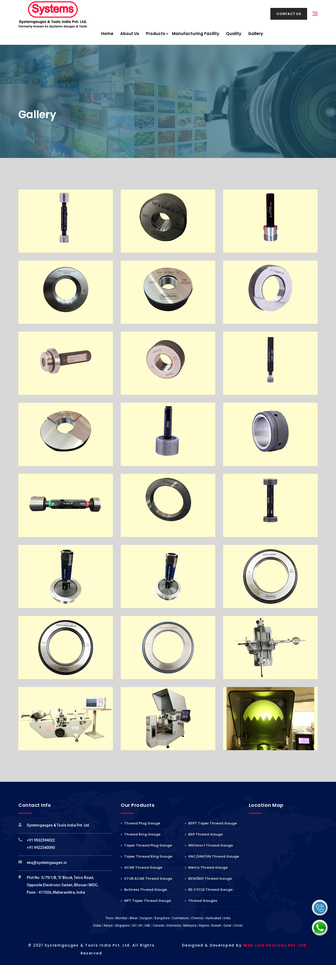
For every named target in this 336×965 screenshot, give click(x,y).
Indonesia (173, 925)
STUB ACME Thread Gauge (146, 878)
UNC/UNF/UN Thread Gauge (212, 856)
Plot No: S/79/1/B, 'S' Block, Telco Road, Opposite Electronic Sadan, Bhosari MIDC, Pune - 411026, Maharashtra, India (62, 885)
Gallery (255, 33)
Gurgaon (146, 918)
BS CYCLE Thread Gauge (209, 889)
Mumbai (121, 918)
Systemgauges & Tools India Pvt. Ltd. (58, 825)
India (226, 918)
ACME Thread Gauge (141, 867)
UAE (147, 925)
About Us (129, 33)
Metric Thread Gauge (206, 867)
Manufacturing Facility (195, 33)
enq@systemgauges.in (47, 862)
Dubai (97, 925)
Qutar (227, 925)
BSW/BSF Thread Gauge (208, 878)
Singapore (122, 925)
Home (107, 33)
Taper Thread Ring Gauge (146, 856)
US (134, 925)
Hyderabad (213, 918)
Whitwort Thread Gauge (209, 845)
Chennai (197, 918)
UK (140, 925)
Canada (158, 925)
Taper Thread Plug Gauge (146, 845)
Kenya (108, 925)
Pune (109, 918)
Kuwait (216, 925)
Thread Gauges (201, 900)
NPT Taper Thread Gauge (146, 900)
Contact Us (288, 13)
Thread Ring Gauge (140, 834)
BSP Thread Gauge (204, 834)
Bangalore (162, 918)
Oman (238, 925)
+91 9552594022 (41, 840)
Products (155, 34)
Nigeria (204, 925)
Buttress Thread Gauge (144, 889)
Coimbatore (180, 918)
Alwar (133, 918)
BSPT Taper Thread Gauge (211, 824)
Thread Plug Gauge (140, 824)
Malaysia (189, 925)
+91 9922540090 (41, 847)
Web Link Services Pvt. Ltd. (275, 945)
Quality (233, 33)
